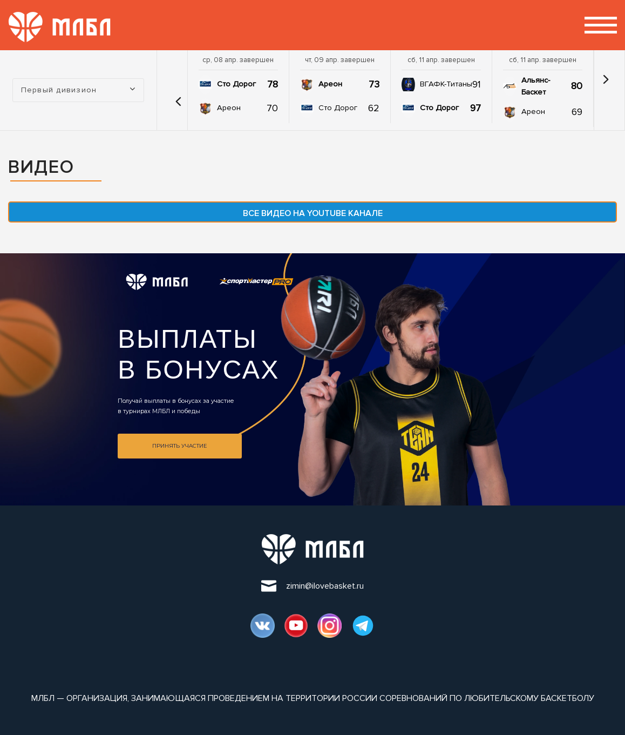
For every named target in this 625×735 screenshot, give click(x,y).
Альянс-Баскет (535, 86)
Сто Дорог (236, 84)
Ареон (229, 107)
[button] (175, 90)
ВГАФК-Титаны (446, 84)
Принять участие (179, 446)
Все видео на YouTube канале (313, 213)
